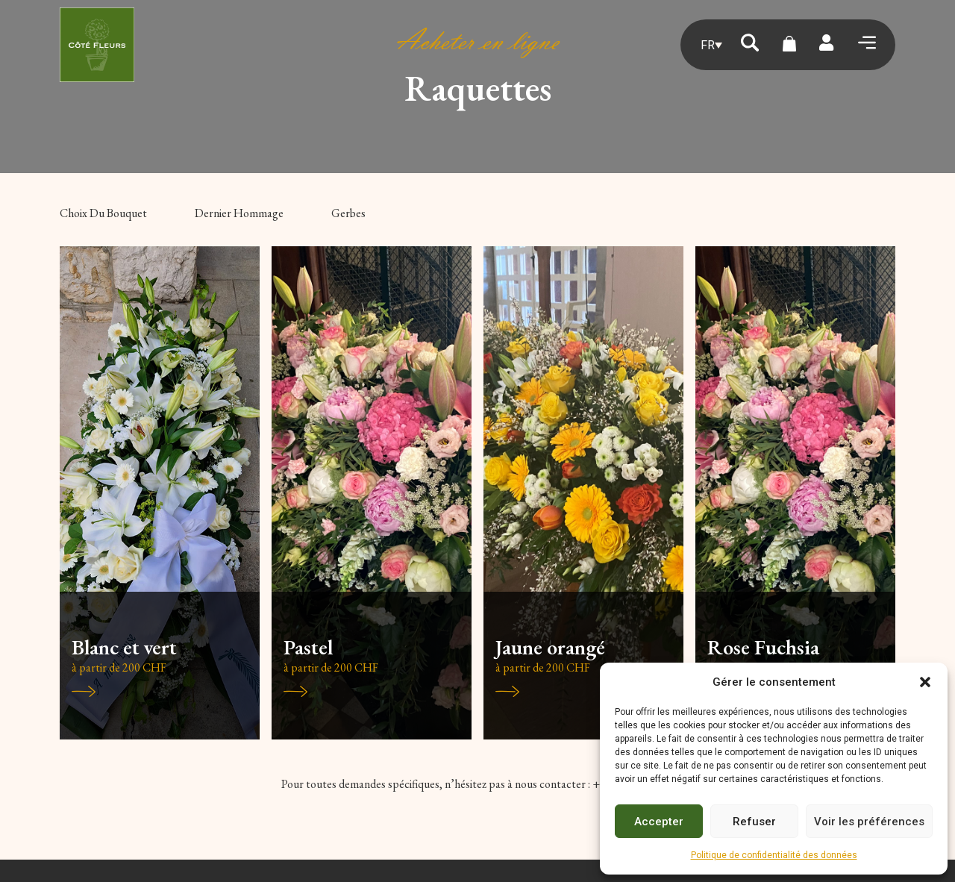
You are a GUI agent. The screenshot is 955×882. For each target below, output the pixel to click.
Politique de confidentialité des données (774, 855)
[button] (925, 682)
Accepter (658, 821)
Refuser (754, 821)
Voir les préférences (869, 821)
